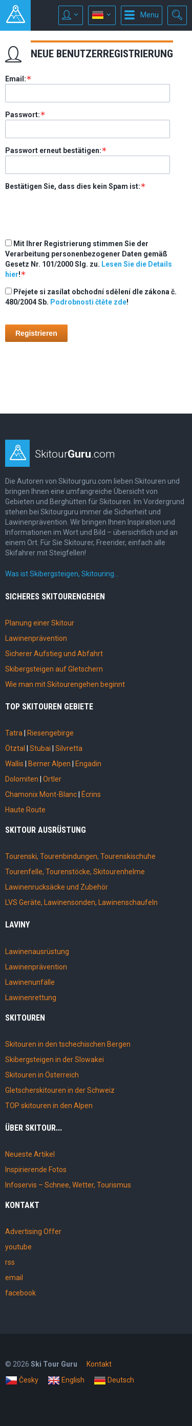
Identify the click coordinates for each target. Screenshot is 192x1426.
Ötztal (15, 748)
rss (10, 1262)
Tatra (14, 733)
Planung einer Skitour (39, 623)
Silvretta (68, 748)
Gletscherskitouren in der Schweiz (60, 1090)
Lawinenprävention (36, 638)
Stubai (40, 748)
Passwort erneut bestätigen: (53, 150)
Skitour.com (75, 454)
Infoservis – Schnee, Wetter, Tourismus (68, 1185)
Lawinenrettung (30, 997)
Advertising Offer (33, 1231)
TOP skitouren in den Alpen (49, 1105)
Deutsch (114, 1380)
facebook (20, 1293)
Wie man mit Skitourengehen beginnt (65, 684)
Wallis (14, 764)
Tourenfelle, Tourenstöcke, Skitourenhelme (75, 872)
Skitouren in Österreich (42, 1075)
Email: (15, 79)
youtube (18, 1247)
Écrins (91, 794)
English (66, 1380)
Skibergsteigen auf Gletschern (54, 669)
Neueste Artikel (30, 1154)
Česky (21, 1380)
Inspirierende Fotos (36, 1169)
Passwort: (22, 115)
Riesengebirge (50, 733)
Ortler (52, 779)
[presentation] (83, 211)
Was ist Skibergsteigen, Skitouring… (62, 574)
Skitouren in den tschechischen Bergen (68, 1044)
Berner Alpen (49, 764)
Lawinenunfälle (30, 982)
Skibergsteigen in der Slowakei (54, 1059)
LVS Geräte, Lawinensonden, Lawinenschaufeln (81, 902)
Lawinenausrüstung (37, 951)
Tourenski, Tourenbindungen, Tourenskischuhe (80, 856)
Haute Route (25, 810)
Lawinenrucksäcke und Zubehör (56, 887)
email (14, 1277)
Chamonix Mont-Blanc (41, 794)
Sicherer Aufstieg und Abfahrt (54, 654)
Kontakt (99, 1364)
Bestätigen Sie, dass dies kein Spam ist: (72, 186)
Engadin (88, 764)
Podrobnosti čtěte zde (88, 302)
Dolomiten (21, 779)
